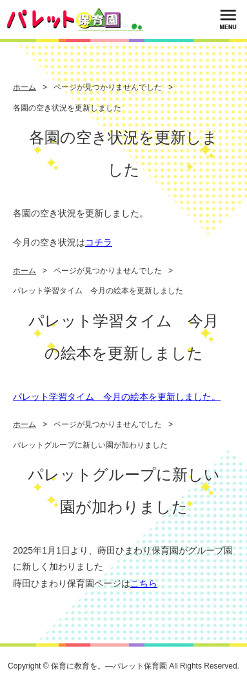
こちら (143, 583)
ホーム (24, 87)
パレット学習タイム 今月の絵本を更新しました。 (117, 396)
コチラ (98, 242)
